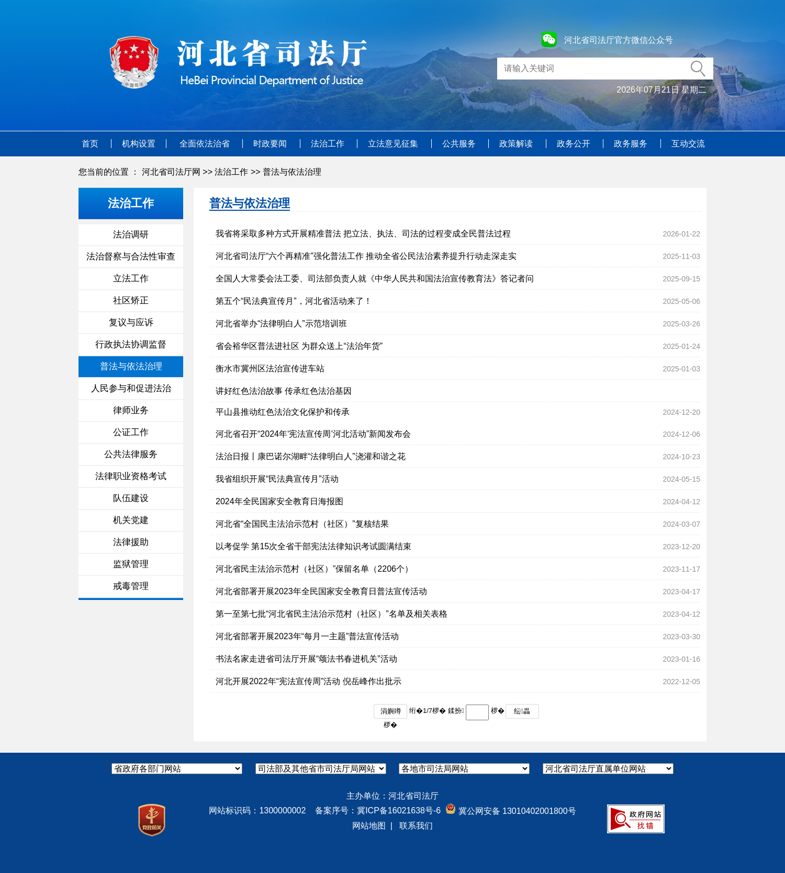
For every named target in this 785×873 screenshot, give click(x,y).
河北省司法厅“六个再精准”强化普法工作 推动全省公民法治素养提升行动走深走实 (366, 256)
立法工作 (131, 279)
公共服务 (460, 143)
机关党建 (131, 520)
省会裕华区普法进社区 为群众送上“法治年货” (299, 346)
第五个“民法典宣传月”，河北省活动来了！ (294, 301)
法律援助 (131, 542)
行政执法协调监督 (130, 344)
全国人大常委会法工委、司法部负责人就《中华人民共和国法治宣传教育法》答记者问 (375, 278)
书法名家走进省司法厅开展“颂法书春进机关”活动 (306, 658)
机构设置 (138, 143)
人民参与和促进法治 (131, 388)
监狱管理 (131, 564)
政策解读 (517, 143)
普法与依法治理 (292, 171)
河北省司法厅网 (171, 171)
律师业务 (131, 410)
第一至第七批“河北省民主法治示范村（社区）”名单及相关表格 (331, 613)
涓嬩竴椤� (390, 713)
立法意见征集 (394, 143)
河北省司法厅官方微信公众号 (618, 40)
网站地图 (369, 825)
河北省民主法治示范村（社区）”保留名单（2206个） (314, 568)
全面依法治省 (206, 143)
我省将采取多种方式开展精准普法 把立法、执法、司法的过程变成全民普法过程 (363, 233)
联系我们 (416, 825)
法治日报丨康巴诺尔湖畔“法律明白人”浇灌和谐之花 (311, 456)
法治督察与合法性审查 (130, 257)
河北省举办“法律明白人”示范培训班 (281, 323)
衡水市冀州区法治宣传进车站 (270, 368)
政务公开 (574, 143)
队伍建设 (131, 498)
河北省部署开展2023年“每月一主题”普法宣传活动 (307, 636)
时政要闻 (271, 143)
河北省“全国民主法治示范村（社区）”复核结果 (302, 523)
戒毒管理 (131, 586)
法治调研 (131, 235)
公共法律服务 (131, 454)
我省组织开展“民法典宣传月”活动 (277, 478)
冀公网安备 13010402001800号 (510, 811)
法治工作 (328, 143)
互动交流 (688, 143)
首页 (91, 143)
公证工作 (131, 432)
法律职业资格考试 (130, 476)
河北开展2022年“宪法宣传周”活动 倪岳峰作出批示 (308, 681)
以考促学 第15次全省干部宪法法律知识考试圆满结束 (313, 546)
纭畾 (522, 711)
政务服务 (631, 143)
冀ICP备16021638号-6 (399, 810)
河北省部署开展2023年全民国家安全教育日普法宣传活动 (321, 591)
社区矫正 (131, 300)
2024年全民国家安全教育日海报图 (279, 501)
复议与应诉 (131, 322)
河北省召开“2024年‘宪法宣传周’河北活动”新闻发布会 (313, 433)
